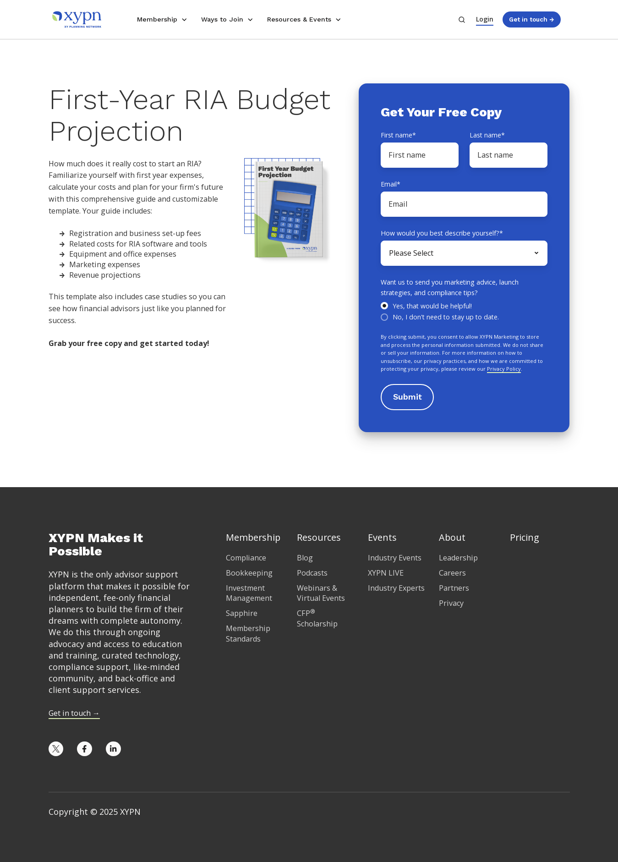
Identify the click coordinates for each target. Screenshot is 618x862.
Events (382, 537)
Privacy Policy (504, 368)
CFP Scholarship (317, 618)
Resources (319, 537)
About (452, 537)
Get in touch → (531, 19)
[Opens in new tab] (56, 749)
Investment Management (249, 593)
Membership (157, 19)
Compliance (246, 558)
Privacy (451, 603)
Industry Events (394, 558)
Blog (305, 558)
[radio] (464, 305)
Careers (452, 573)
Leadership (458, 558)
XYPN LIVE (386, 573)
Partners (454, 588)
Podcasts (312, 573)
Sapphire (241, 613)
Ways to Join (222, 19)
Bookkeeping (249, 573)
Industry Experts (396, 588)
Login (484, 19)
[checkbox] (464, 311)
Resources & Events (299, 19)
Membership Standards (248, 633)
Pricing (524, 537)
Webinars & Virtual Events (321, 593)
